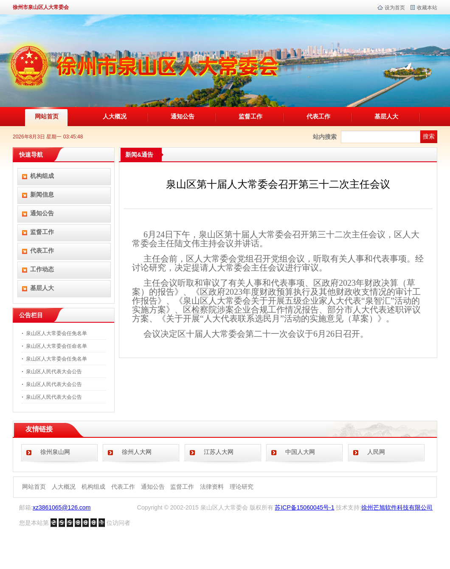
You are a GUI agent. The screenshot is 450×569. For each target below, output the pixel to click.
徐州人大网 (137, 451)
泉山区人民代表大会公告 (54, 372)
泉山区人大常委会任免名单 (56, 333)
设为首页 (395, 8)
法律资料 (212, 486)
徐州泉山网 (55, 451)
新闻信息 (42, 194)
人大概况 (115, 116)
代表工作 (318, 116)
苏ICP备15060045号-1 (304, 507)
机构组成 (42, 175)
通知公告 (182, 116)
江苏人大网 (218, 451)
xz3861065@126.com (61, 507)
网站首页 (47, 116)
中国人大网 (300, 451)
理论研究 (241, 486)
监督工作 (250, 116)
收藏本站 (427, 8)
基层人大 (386, 116)
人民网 (376, 451)
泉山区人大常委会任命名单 (56, 346)
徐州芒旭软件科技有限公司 (397, 507)
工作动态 (42, 269)
